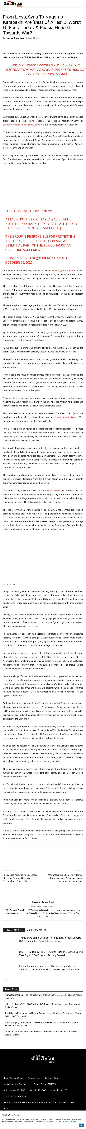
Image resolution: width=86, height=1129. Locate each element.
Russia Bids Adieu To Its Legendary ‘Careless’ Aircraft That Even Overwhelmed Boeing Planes (20, 878)
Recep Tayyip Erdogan (62, 270)
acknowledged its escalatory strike (23, 124)
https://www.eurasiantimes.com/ (43, 906)
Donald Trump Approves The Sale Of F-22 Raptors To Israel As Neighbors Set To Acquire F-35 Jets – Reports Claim (45, 69)
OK (81, 1125)
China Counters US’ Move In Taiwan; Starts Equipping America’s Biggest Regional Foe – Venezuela (65, 878)
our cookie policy (71, 1122)
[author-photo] (43, 897)
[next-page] (9, 980)
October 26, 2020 (19, 262)
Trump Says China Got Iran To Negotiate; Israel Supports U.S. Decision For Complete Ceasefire (43, 996)
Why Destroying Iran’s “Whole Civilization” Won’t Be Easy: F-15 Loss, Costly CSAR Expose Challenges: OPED (41, 1024)
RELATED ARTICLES (14, 930)
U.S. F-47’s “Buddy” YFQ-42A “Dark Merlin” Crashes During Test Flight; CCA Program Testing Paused (43, 1005)
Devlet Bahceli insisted (49, 490)
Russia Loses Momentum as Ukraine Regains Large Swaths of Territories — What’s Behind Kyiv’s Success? (43, 1015)
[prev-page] (5, 980)
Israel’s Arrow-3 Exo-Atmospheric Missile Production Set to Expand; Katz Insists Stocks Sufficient (41, 1033)
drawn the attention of (66, 417)
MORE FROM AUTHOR (37, 930)
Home (5, 10)
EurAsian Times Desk (15, 38)
